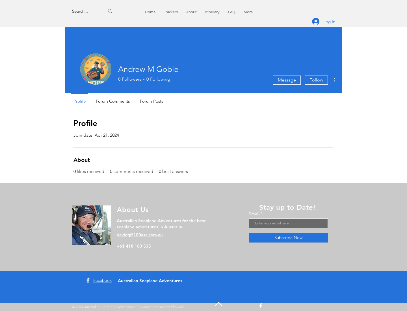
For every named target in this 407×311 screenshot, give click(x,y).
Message (287, 80)
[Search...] (84, 11)
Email (254, 214)
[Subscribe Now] (288, 238)
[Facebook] (88, 280)
